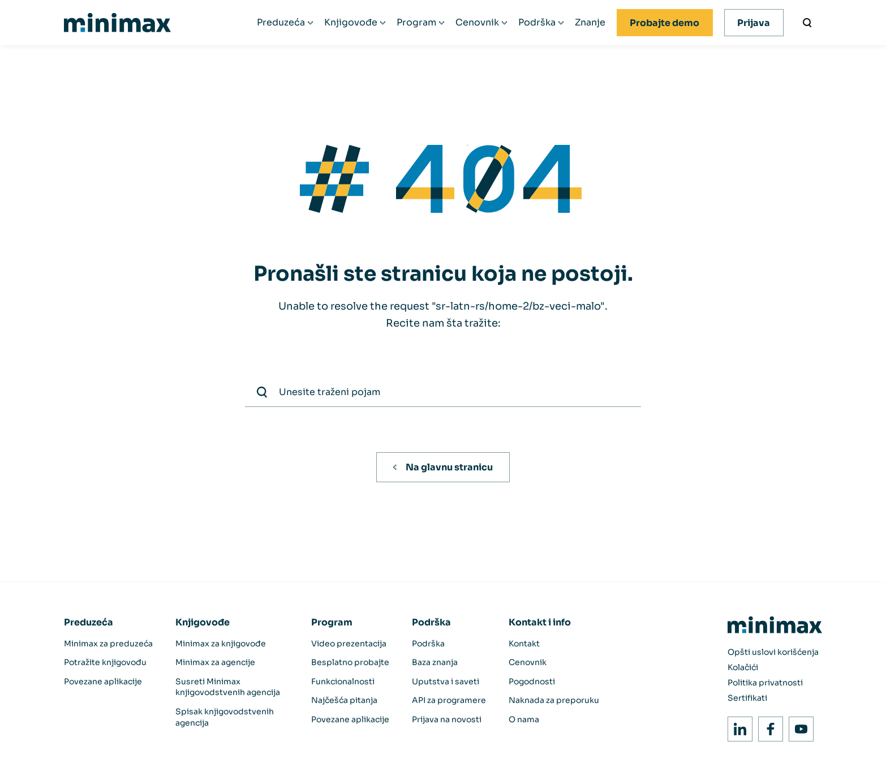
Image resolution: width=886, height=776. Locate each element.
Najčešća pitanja (344, 700)
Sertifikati (747, 698)
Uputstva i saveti (445, 681)
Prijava (753, 23)
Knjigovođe (350, 23)
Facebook (767, 726)
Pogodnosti (532, 681)
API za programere (449, 700)
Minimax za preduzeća (108, 643)
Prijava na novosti (446, 719)
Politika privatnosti (765, 683)
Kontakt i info (540, 622)
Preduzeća (281, 23)
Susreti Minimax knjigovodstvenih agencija (227, 687)
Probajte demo (664, 23)
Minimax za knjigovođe (220, 643)
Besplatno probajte (350, 662)
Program (416, 23)
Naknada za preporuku (554, 700)
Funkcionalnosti (343, 681)
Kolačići (743, 667)
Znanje (590, 23)
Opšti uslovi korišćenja (773, 652)
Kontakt (524, 643)
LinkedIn (737, 726)
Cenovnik (477, 23)
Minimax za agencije (215, 662)
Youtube (798, 726)
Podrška (537, 23)
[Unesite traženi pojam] (807, 22)
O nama (524, 719)
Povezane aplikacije (103, 681)
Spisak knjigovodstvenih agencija (224, 717)
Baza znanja (435, 662)
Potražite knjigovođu (105, 662)
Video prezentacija (348, 643)
